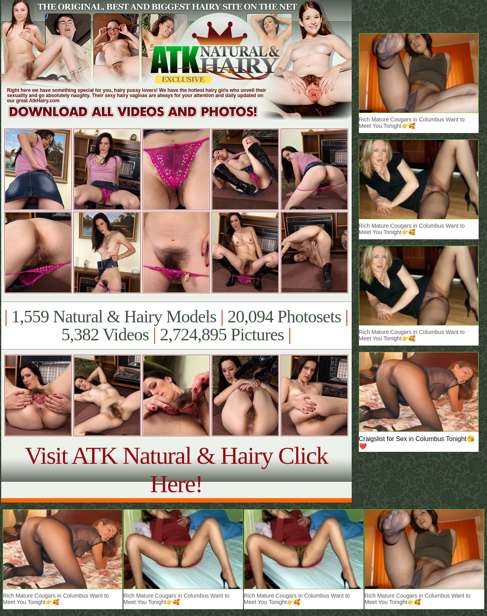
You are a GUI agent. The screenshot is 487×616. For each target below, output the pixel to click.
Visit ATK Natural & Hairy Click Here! (176, 469)
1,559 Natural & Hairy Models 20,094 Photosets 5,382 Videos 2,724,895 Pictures (176, 326)
